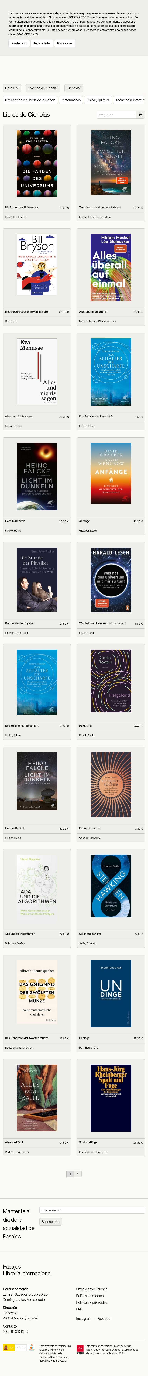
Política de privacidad (91, 1302)
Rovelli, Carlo (86, 735)
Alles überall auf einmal (93, 311)
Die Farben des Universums (22, 207)
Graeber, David (88, 530)
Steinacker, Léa (107, 321)
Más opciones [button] (65, 43)
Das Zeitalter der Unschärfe (96, 416)
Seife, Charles (87, 943)
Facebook (104, 1319)
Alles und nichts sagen (19, 416)
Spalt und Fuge (88, 1142)
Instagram (83, 1319)
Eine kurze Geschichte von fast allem (27, 311)
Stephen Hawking (90, 934)
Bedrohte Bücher (90, 828)
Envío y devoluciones (91, 1289)
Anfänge (84, 521)
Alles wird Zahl (14, 1142)
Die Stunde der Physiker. (20, 623)
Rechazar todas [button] (41, 43)
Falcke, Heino (87, 217)
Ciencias (74, 87)
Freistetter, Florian (15, 217)
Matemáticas (71, 100)
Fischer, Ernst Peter (16, 632)
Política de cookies (90, 1296)
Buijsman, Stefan (15, 943)
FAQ (79, 1309)
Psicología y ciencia (43, 87)
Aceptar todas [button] (19, 43)
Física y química (98, 100)
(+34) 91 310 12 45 (15, 1331)
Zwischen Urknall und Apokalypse (100, 207)
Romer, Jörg (103, 217)
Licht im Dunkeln (15, 521)
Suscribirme (51, 1222)
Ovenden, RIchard (89, 837)
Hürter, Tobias (87, 426)
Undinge (84, 1038)
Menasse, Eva (13, 426)
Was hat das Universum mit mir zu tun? (102, 623)
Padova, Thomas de (17, 1152)
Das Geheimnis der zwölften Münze (26, 1038)
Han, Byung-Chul (89, 1047)
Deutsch (12, 87)
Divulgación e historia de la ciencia (30, 100)
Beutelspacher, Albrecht (19, 1047)
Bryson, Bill (11, 321)
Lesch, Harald (87, 632)
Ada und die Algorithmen (20, 934)
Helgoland (85, 725)
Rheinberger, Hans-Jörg (93, 1152)
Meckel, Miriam (88, 321)
